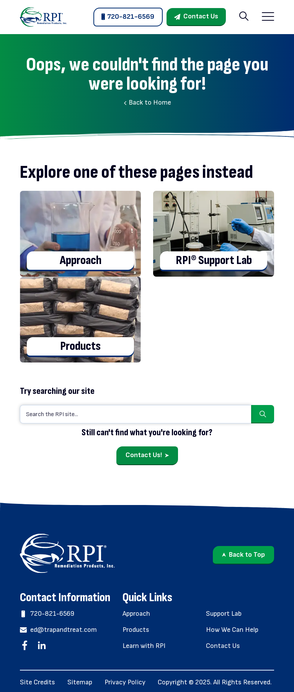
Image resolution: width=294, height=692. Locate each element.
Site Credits (37, 682)
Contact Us (200, 16)
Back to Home (147, 102)
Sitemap (79, 682)
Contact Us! (144, 455)
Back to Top (247, 555)
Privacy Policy (125, 682)
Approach (136, 614)
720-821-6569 (130, 17)
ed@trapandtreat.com (58, 630)
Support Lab (224, 614)
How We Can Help (232, 630)
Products (135, 630)
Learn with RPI (143, 646)
